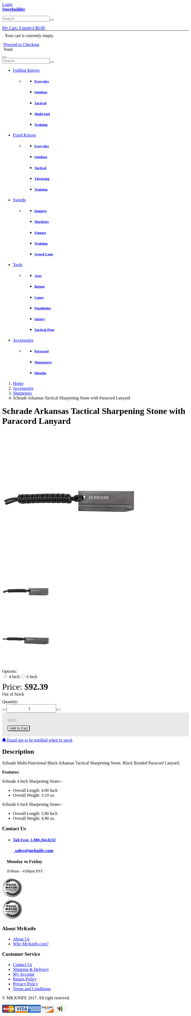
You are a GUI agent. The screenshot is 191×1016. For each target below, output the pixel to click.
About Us (21, 939)
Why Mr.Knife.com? (31, 944)
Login (7, 4)
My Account (23, 974)
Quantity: (10, 701)
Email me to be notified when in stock (37, 740)
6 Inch (29, 676)
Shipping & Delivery (31, 969)
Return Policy (25, 979)
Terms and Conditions (32, 988)
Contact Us (22, 964)
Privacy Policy (25, 984)
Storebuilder (13, 9)
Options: (9, 671)
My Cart (23, 28)
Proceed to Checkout (21, 44)
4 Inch (11, 676)
